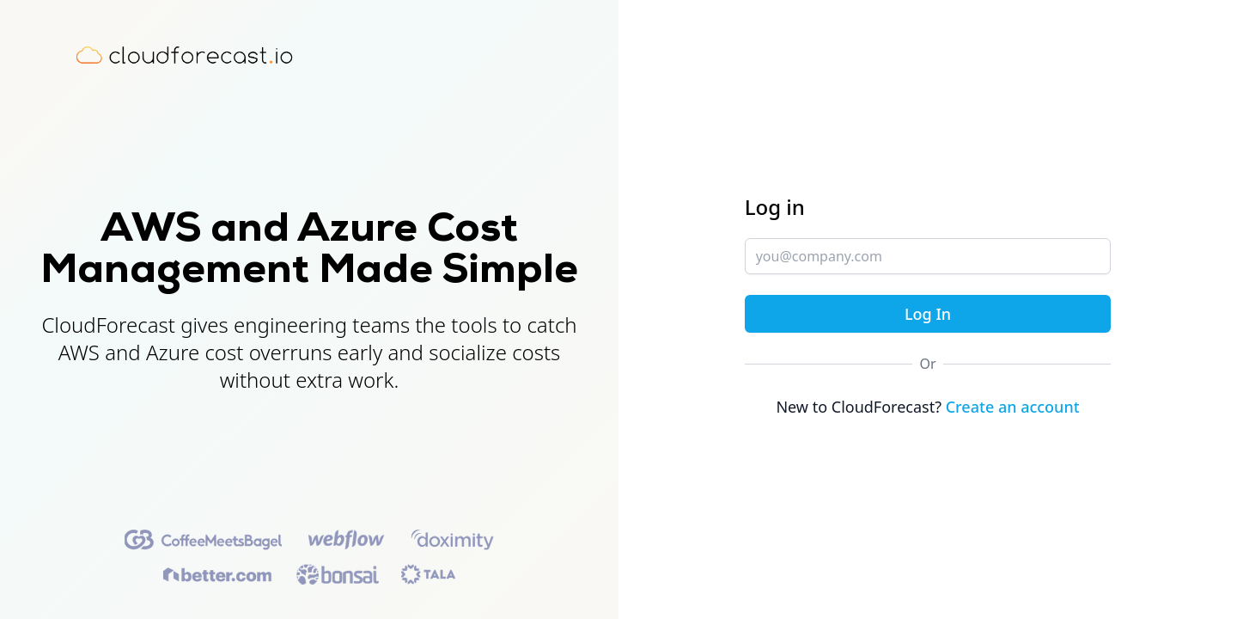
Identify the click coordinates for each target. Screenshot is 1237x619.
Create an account (1013, 406)
